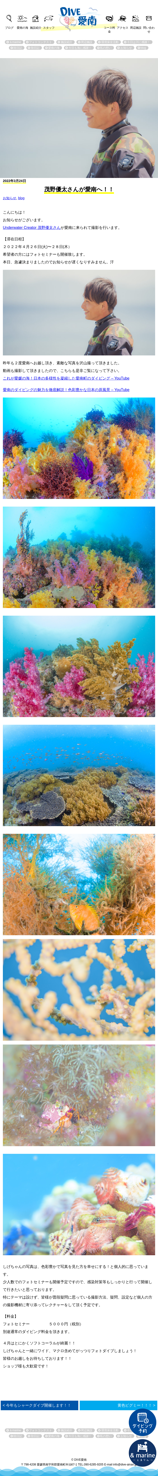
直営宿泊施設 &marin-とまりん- (142, 1453)
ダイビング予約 (142, 1422)
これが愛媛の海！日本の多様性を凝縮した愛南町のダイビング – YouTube (66, 378)
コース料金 (109, 28)
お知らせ (9, 198)
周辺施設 (135, 27)
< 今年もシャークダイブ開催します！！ (37, 1405)
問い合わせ (149, 28)
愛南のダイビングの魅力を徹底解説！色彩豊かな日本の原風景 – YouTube (66, 390)
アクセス (122, 27)
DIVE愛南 (79, 15)
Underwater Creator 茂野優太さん (32, 228)
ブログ (9, 27)
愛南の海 (22, 27)
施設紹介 (35, 27)
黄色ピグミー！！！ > (136, 1405)
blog (21, 198)
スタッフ (49, 27)
